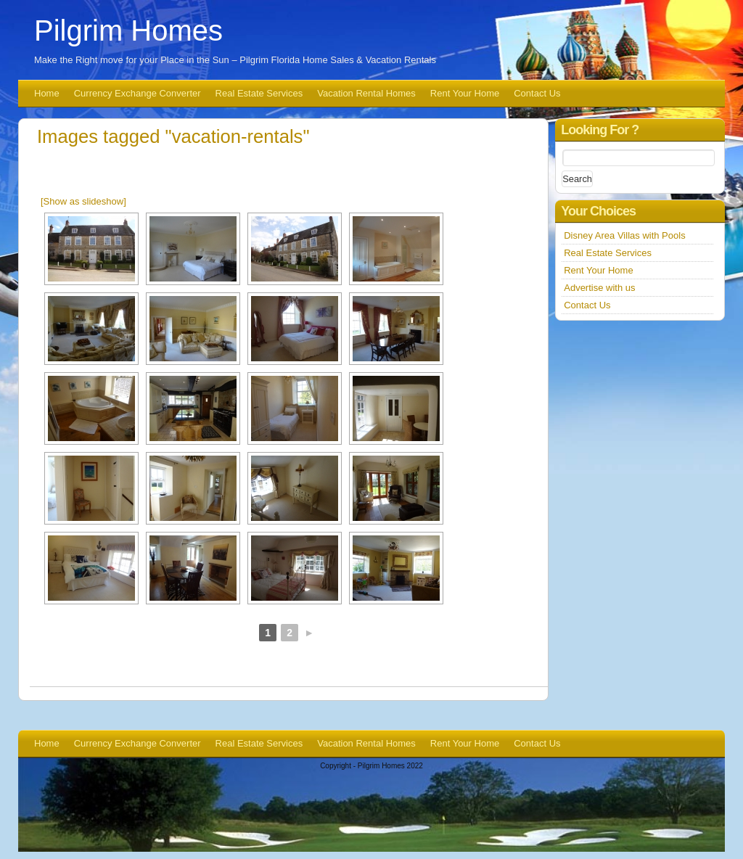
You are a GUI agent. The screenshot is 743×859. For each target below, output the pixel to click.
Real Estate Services (259, 93)
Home (46, 93)
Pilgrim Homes (128, 30)
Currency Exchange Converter (137, 93)
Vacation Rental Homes (366, 93)
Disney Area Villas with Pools (624, 235)
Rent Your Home (464, 93)
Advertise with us (599, 287)
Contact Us (537, 93)
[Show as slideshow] (83, 201)
